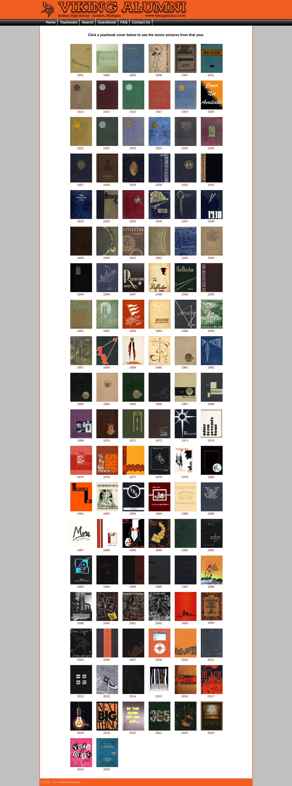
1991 (185, 548)
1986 (212, 512)
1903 (133, 73)
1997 (185, 585)
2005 (81, 658)
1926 (212, 146)
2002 (159, 621)
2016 (185, 694)
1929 (133, 183)
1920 (212, 110)
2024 (81, 767)
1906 (159, 73)
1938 (212, 219)
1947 (133, 292)
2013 (107, 694)
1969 (81, 439)
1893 (107, 73)
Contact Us (141, 22)
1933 (81, 219)
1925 (185, 146)
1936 (159, 219)
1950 (212, 292)
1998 (212, 585)
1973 (185, 439)
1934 (107, 219)
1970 (107, 439)
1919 (185, 110)
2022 (185, 731)
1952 (107, 329)
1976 (107, 475)
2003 (185, 621)
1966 (159, 402)
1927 (81, 183)
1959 (133, 366)
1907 (185, 73)
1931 (185, 183)
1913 (81, 110)
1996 (159, 585)
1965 (133, 402)
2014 (133, 694)
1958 (107, 366)
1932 (212, 183)
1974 (212, 439)
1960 (159, 366)
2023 (212, 731)
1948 (159, 292)
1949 (185, 292)
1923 (133, 146)
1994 (107, 585)
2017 (212, 694)
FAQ (124, 22)
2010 (185, 658)
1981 (81, 512)
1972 (159, 439)
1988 (107, 548)
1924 (159, 146)
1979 (185, 475)
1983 (133, 512)
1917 (159, 110)
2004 (212, 621)
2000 (107, 621)
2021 (159, 731)
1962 (212, 366)
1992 (212, 548)
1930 (159, 183)
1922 (107, 146)
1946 (107, 292)
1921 (81, 146)
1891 (81, 73)
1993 (81, 585)
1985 (185, 512)
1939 (81, 256)
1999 (81, 621)
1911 (212, 73)
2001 (133, 621)
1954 (159, 329)
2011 (212, 658)
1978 (159, 475)
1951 (81, 329)
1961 (185, 366)
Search (87, 22)
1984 (159, 512)
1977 (133, 475)
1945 (81, 292)
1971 (133, 439)
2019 (107, 731)
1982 (107, 512)
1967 (185, 402)
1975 (81, 475)
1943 (185, 256)
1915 (133, 110)
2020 (133, 731)
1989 (133, 548)
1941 (133, 256)
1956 (212, 329)
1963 (81, 402)
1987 (81, 548)
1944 (212, 256)
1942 (159, 256)
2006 (107, 658)
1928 (107, 183)
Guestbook (107, 22)
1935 (133, 219)
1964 (107, 402)
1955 (185, 329)
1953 (133, 329)
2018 (81, 731)
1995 (133, 585)
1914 (107, 110)
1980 (212, 475)
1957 (81, 366)
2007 (133, 658)
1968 (212, 402)
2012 (81, 694)
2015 (159, 694)
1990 (159, 548)
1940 (107, 256)
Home (50, 22)
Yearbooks (68, 22)
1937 (185, 219)
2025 (107, 767)
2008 (159, 658)
